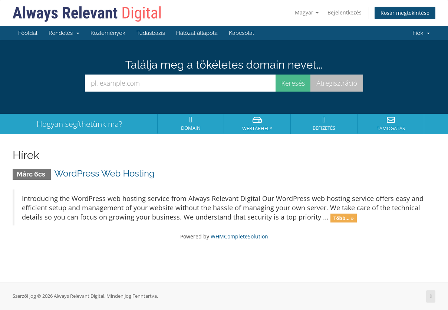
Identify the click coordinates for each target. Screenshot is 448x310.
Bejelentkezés (344, 12)
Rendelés (64, 33)
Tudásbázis (150, 33)
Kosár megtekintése (405, 12)
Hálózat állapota (197, 33)
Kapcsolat (241, 33)
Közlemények (107, 33)
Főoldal (27, 33)
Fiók (421, 33)
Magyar (307, 12)
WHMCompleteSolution (239, 236)
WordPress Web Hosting (105, 173)
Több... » (343, 217)
